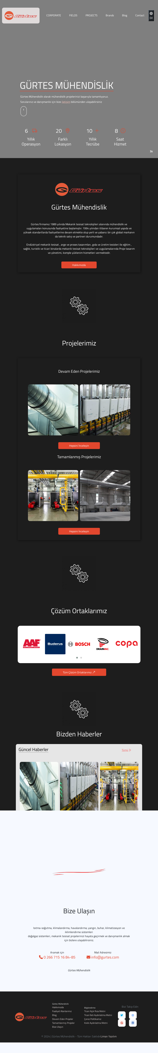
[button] (91, 657)
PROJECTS (91, 15)
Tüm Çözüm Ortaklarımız (93, 672)
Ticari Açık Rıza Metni (94, 1011)
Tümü (112, 750)
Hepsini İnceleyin (79, 460)
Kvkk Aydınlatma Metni (96, 1023)
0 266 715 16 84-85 (57, 971)
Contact (139, 15)
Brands (110, 15)
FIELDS (73, 15)
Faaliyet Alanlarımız (62, 1011)
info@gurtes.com (103, 971)
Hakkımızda (79, 279)
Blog (124, 15)
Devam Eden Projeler (62, 1019)
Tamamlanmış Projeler (63, 1023)
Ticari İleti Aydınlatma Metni (98, 1015)
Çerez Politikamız (92, 1019)
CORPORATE (53, 15)
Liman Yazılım (109, 1036)
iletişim (66, 102)
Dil (151, 15)
